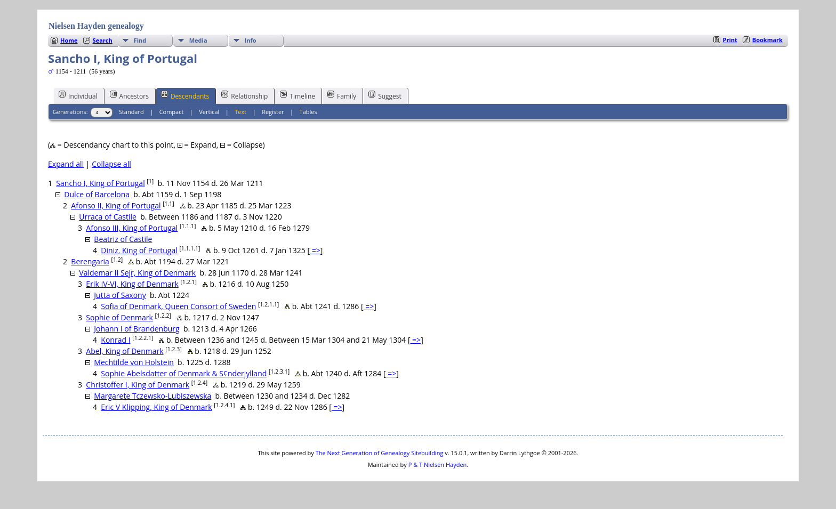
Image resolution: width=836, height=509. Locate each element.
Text (240, 112)
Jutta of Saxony (120, 295)
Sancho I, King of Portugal (100, 183)
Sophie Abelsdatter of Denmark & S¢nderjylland (184, 373)
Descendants (185, 95)
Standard (131, 112)
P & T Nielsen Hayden (437, 464)
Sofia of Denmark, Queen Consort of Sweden (178, 306)
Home (69, 40)
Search (102, 40)
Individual (78, 95)
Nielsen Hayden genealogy (96, 25)
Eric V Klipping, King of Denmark (156, 407)
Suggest (384, 95)
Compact (171, 112)
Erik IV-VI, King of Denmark (132, 284)
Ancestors (129, 95)
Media (198, 40)
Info (250, 40)
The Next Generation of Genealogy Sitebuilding (380, 453)
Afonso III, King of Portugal (132, 228)
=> (315, 250)
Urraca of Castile (107, 217)
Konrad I (115, 340)
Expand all (66, 164)
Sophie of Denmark (119, 317)
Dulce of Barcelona (97, 194)
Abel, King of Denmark (124, 351)
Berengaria (90, 261)
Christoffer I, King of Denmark (137, 384)
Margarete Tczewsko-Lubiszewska (152, 396)
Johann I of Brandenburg (136, 329)
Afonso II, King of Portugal (115, 205)
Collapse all (111, 164)
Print (730, 40)
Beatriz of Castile (123, 239)
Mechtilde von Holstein (133, 362)
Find (140, 40)
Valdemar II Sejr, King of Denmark (137, 273)
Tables (308, 112)
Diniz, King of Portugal (139, 250)
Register (273, 112)
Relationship (244, 95)
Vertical (209, 112)
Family (341, 95)
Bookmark (767, 40)
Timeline (297, 95)
